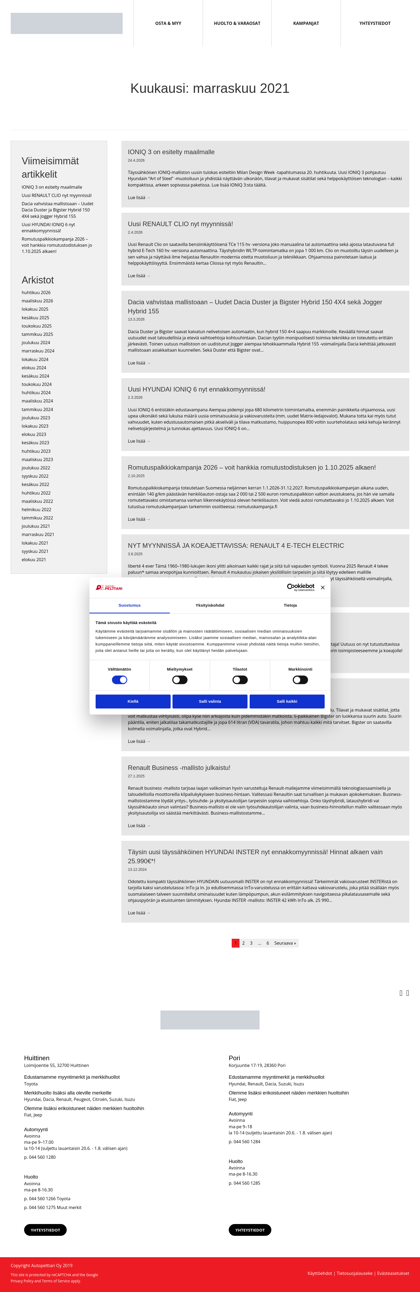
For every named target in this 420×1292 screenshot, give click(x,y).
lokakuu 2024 (35, 359)
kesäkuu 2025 (35, 318)
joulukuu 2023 (36, 418)
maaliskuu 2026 (37, 301)
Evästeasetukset (393, 1273)
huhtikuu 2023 (36, 451)
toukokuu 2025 (37, 326)
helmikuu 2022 (36, 509)
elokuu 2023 (34, 434)
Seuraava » (285, 943)
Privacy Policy (22, 1280)
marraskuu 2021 (38, 534)
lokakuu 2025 (35, 309)
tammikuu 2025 (37, 334)
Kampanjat (306, 23)
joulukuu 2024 (36, 342)
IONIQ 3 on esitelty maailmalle (52, 187)
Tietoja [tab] (290, 605)
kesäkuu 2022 (35, 484)
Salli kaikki (287, 701)
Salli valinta (210, 701)
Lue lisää (139, 197)
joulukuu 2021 (36, 526)
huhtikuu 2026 (36, 292)
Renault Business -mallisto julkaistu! (179, 767)
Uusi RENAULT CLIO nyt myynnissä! (57, 195)
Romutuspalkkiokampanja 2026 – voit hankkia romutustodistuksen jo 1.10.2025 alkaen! (57, 245)
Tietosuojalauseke (355, 1273)
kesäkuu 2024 (35, 376)
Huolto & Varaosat (237, 23)
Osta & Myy (168, 23)
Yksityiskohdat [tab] (210, 605)
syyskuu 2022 (35, 476)
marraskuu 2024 (38, 351)
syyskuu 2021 (35, 551)
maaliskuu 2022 (37, 501)
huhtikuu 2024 (36, 393)
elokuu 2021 (34, 560)
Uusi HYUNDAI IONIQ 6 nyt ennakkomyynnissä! (48, 228)
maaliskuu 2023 (37, 459)
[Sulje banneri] (323, 588)
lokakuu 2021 (35, 543)
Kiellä (133, 701)
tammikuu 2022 (37, 518)
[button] (45, 1230)
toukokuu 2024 (37, 384)
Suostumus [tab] (130, 605)
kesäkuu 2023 (35, 443)
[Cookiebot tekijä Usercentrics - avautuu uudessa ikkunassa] (291, 588)
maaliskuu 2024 (37, 401)
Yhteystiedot (375, 23)
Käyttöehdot (320, 1273)
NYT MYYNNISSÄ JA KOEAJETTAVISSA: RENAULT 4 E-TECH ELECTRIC (236, 545)
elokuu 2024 (34, 368)
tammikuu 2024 (37, 409)
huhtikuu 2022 (36, 493)
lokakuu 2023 (35, 426)
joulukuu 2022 (36, 468)
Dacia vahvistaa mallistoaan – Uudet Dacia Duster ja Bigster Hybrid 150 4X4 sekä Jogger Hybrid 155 (57, 210)
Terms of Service (56, 1280)
